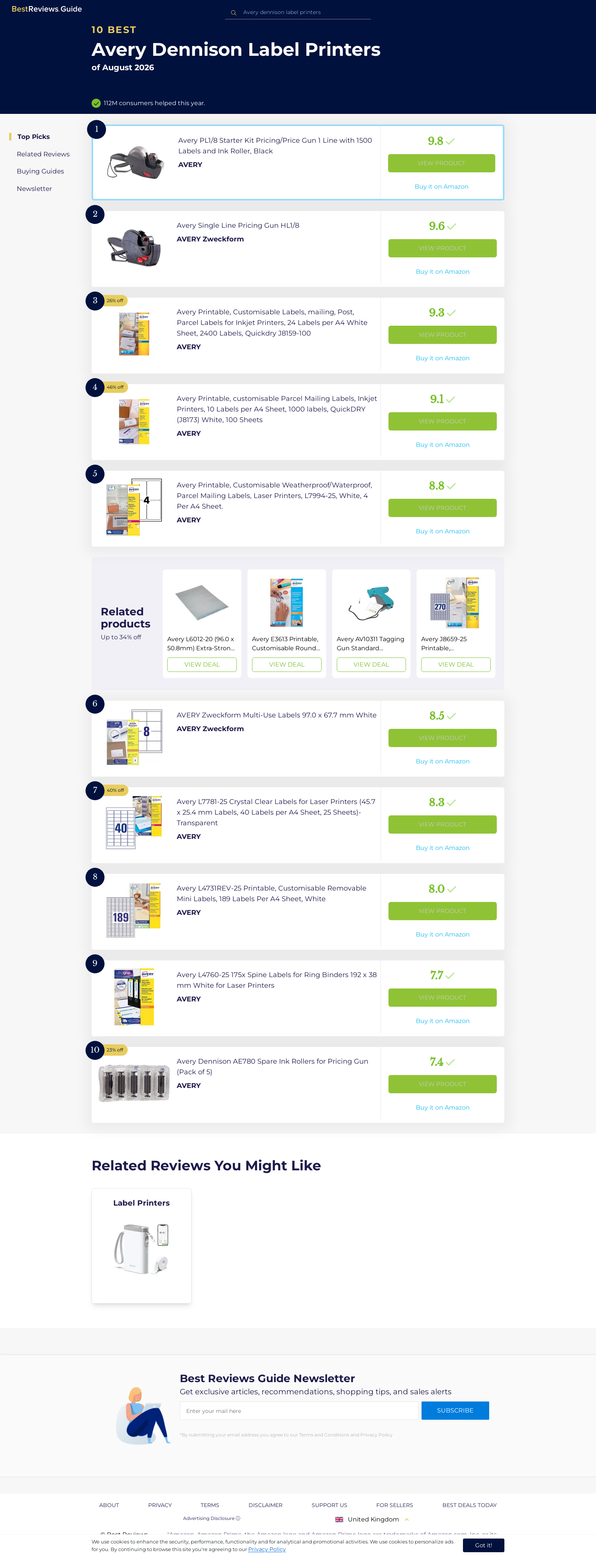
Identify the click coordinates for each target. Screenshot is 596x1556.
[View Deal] (202, 623)
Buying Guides (40, 171)
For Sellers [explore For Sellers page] (394, 1505)
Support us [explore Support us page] (329, 1505)
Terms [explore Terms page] (210, 1505)
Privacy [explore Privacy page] (160, 1505)
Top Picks (33, 136)
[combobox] (298, 12)
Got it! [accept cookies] (483, 1545)
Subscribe (455, 1410)
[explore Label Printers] (142, 1246)
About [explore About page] (109, 1505)
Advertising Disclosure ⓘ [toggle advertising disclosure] (211, 1518)
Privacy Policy (267, 1549)
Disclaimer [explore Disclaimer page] (265, 1505)
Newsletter (34, 188)
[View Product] (298, 162)
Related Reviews (43, 154)
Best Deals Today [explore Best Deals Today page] (469, 1505)
